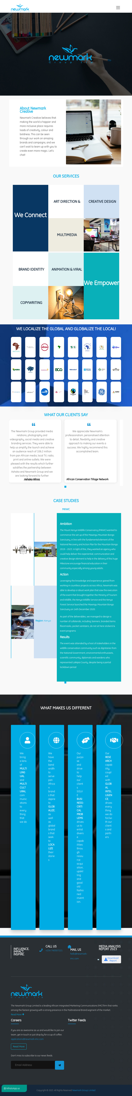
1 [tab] (65, 503)
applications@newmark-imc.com (27, 1039)
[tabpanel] (35, 466)
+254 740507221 (54, 950)
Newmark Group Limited (83, 1090)
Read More (17, 1014)
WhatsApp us (12, 1088)
